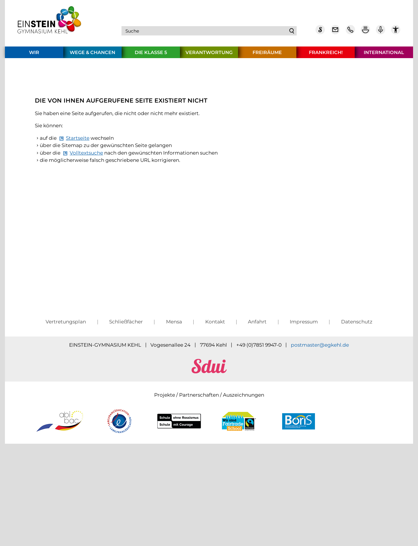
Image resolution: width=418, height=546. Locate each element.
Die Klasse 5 (151, 55)
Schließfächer (126, 424)
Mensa (174, 424)
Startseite (77, 236)
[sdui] (209, 474)
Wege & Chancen (92, 55)
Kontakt (215, 424)
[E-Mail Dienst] (335, 32)
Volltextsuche (86, 250)
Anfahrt (257, 424)
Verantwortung (209, 55)
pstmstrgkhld (320, 447)
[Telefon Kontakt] (350, 32)
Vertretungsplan (66, 424)
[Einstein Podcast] (380, 32)
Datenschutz (356, 424)
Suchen (291, 32)
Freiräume (267, 55)
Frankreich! (326, 55)
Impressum (304, 424)
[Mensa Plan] (365, 32)
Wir (34, 55)
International (384, 55)
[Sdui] (320, 32)
